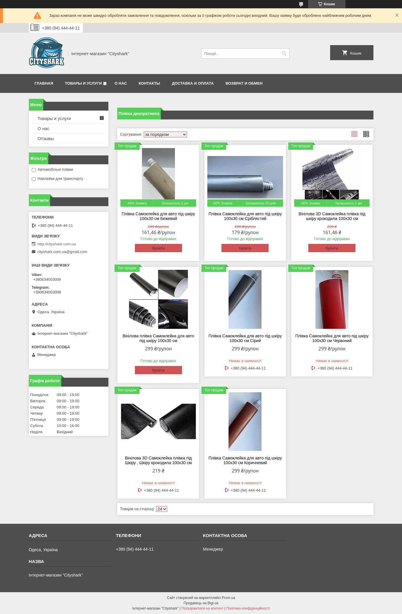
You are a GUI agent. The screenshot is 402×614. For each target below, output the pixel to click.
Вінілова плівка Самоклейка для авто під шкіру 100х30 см (158, 338)
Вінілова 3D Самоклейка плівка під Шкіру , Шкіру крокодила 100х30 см (158, 460)
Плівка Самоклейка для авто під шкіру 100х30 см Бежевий (158, 216)
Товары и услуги (83, 83)
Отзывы (46, 138)
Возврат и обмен (244, 83)
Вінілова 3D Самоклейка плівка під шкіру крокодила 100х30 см (332, 216)
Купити (158, 248)
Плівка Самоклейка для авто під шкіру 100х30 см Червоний (332, 338)
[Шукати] (284, 53)
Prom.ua (228, 598)
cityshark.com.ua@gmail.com (62, 251)
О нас (121, 83)
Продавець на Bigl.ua (200, 603)
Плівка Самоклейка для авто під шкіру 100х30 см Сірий (245, 338)
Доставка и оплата (193, 83)
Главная (44, 83)
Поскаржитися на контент (202, 608)
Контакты (149, 83)
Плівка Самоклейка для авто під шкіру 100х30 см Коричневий (245, 460)
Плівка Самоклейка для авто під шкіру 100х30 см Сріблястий (245, 216)
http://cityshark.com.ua (57, 244)
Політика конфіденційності (248, 608)
